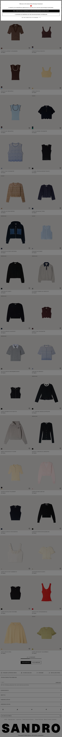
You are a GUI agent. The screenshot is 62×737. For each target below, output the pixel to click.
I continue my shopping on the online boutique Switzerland (31, 14)
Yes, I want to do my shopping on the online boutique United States (31, 10)
